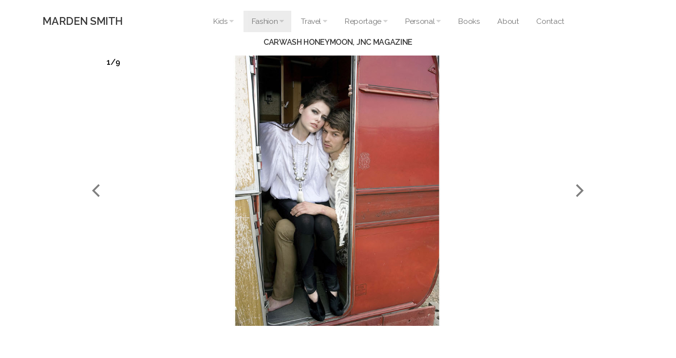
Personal (422, 21)
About (508, 21)
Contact (550, 21)
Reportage (365, 21)
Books (469, 21)
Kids (223, 21)
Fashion (267, 21)
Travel (314, 21)
